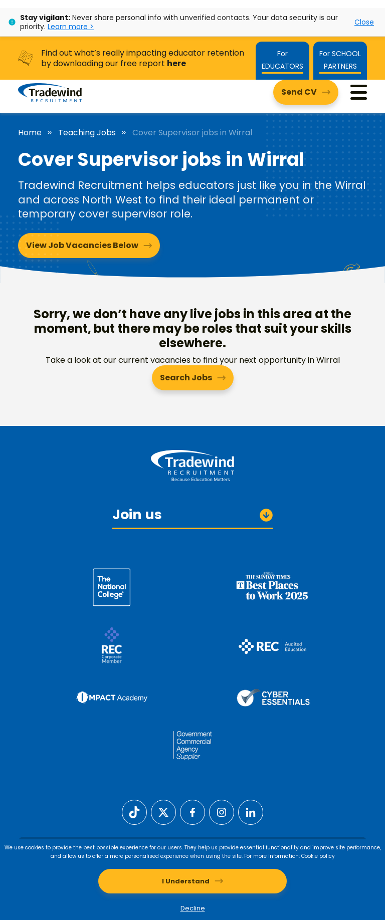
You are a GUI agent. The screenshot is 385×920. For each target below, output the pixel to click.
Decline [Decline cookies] (192, 908)
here (176, 63)
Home (30, 133)
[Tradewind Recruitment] (50, 92)
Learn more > (71, 27)
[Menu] (358, 92)
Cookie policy (318, 856)
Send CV (299, 92)
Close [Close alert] (364, 22)
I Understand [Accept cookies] (186, 881)
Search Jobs (186, 377)
